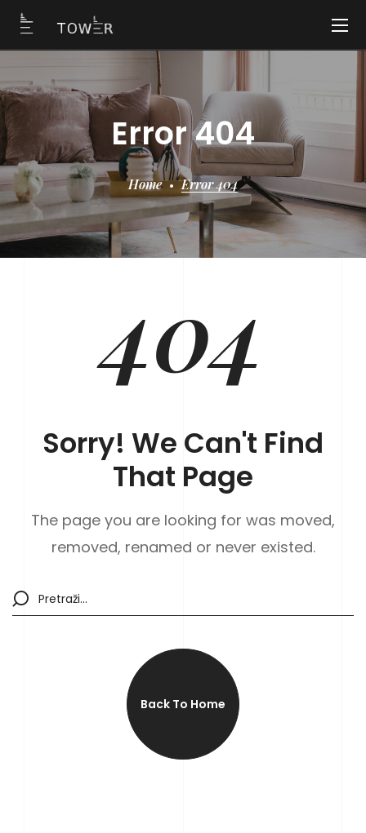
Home (145, 184)
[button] (183, 704)
